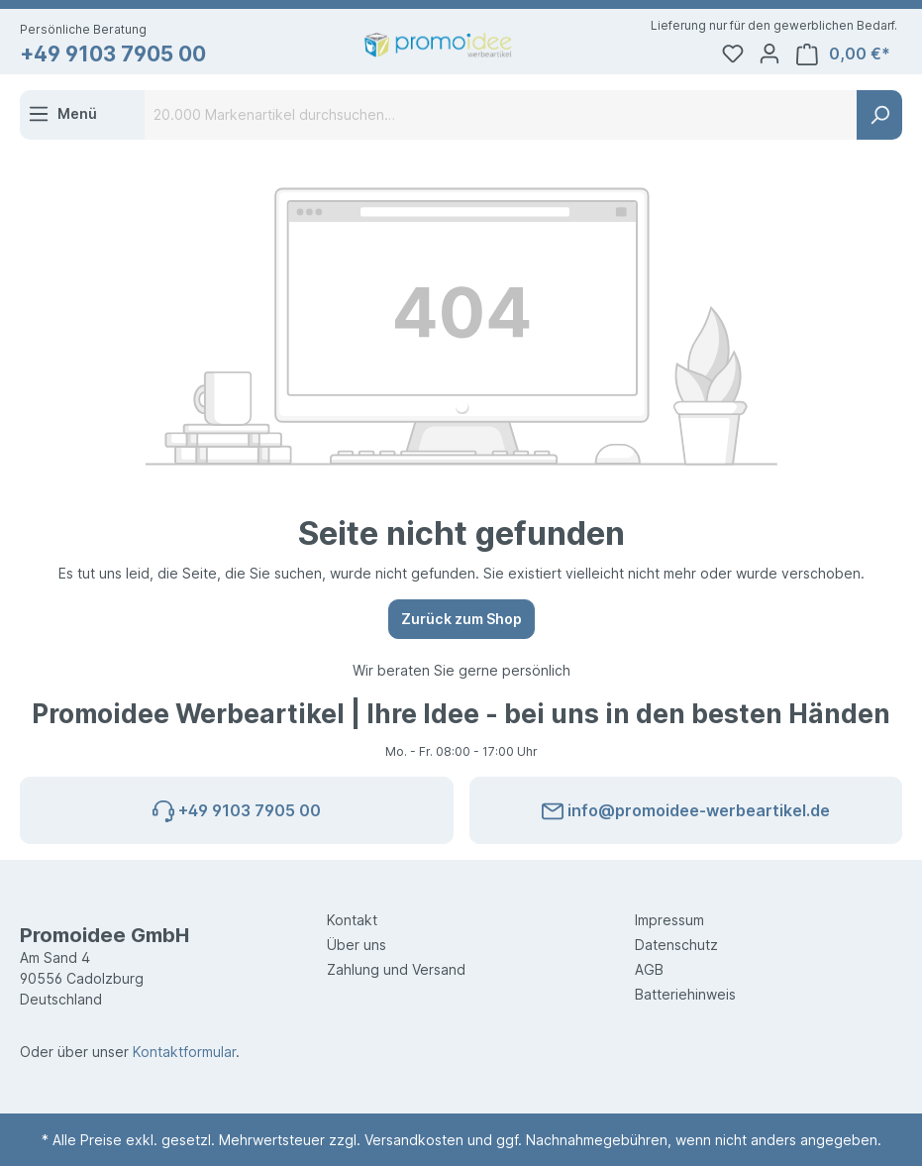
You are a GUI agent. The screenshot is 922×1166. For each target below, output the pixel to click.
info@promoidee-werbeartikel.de (686, 807)
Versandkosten (413, 1139)
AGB (649, 969)
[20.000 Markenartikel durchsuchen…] (501, 115)
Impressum (669, 919)
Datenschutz (676, 944)
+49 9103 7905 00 (113, 55)
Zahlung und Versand (396, 969)
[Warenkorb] (847, 55)
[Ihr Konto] (773, 54)
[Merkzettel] (736, 54)
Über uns (356, 944)
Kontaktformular (184, 1051)
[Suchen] (879, 115)
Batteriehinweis (685, 994)
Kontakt (352, 919)
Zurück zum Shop (461, 618)
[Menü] (62, 114)
